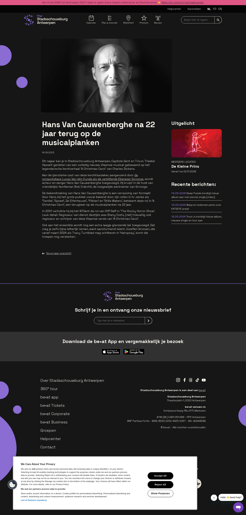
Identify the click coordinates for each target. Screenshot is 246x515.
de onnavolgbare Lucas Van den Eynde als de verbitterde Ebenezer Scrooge (92, 177)
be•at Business (53, 422)
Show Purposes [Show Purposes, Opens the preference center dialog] (160, 493)
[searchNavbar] (201, 19)
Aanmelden (194, 9)
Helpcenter (174, 9)
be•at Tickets (52, 405)
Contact (48, 447)
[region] (105, 483)
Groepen (48, 430)
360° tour (49, 388)
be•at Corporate (55, 413)
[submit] (218, 19)
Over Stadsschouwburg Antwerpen (72, 380)
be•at (202, 390)
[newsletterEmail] (123, 320)
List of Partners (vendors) (34, 500)
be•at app (49, 397)
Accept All (160, 475)
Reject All (160, 484)
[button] (12, 484)
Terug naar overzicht (56, 253)
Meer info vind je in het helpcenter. (183, 2)
